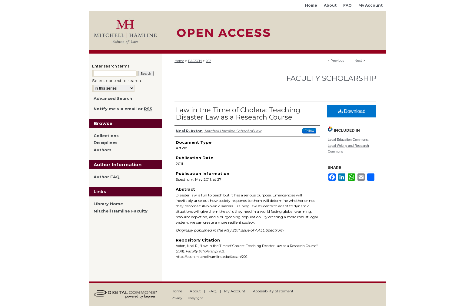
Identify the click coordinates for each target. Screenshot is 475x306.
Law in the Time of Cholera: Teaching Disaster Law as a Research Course (238, 113)
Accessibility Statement (273, 291)
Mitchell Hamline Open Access (274, 30)
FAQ (212, 291)
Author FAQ (107, 177)
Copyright (195, 298)
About (195, 291)
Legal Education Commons (348, 139)
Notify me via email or (123, 109)
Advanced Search (113, 98)
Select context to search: (117, 80)
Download (352, 111)
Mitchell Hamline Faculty (121, 211)
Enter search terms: (111, 66)
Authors (102, 150)
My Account (234, 291)
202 (208, 61)
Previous (337, 60)
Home (179, 61)
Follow (309, 131)
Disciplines (106, 142)
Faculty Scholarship (331, 78)
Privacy (176, 298)
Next (358, 60)
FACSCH (195, 61)
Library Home (108, 204)
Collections (106, 135)
